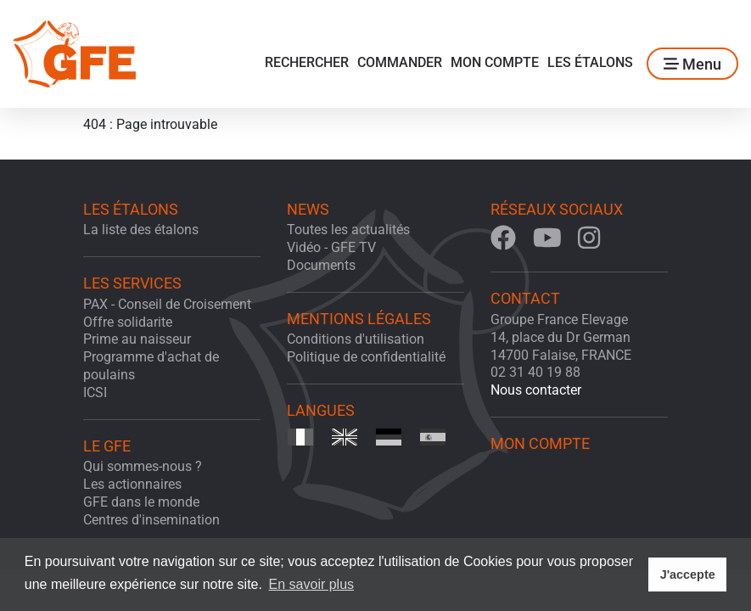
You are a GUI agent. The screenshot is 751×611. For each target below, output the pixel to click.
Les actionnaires (132, 484)
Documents (321, 265)
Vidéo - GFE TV (331, 247)
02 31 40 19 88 (535, 372)
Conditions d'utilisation (355, 339)
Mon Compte (495, 62)
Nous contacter (535, 390)
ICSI (95, 392)
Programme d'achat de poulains (151, 366)
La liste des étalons (141, 229)
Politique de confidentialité (366, 357)
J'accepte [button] (687, 574)
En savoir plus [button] (312, 584)
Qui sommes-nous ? (142, 466)
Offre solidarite (127, 322)
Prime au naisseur (137, 339)
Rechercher (307, 62)
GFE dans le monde (141, 502)
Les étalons (590, 62)
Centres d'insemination (151, 520)
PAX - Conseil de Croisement (167, 304)
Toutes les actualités (348, 229)
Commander (399, 62)
